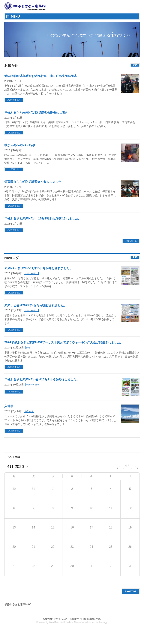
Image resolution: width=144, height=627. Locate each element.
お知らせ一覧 (131, 241)
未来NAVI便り (31, 273)
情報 (28, 347)
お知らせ (29, 411)
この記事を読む (13, 100)
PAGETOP (131, 588)
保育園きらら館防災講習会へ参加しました (32, 181)
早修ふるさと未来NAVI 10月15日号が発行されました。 (42, 218)
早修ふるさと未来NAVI (67, 616)
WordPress (55, 619)
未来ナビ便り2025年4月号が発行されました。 (35, 305)
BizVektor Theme (72, 619)
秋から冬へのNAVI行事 (21, 145)
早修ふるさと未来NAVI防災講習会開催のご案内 (36, 112)
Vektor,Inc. (90, 619)
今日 (127, 465)
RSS (135, 65)
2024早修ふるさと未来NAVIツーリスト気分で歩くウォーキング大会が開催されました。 (63, 342)
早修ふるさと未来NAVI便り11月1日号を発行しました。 (41, 379)
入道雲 (8, 406)
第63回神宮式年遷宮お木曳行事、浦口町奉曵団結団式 (40, 76)
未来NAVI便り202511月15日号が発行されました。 (38, 268)
